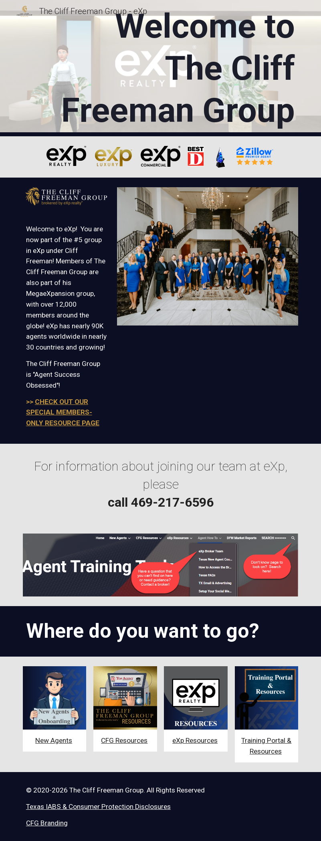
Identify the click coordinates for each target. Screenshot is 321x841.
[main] (172, 68)
